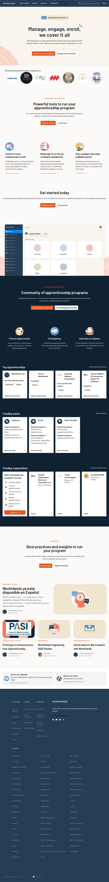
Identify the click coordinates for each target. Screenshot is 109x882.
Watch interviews (61, 566)
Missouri (45, 795)
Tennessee (75, 795)
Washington (75, 829)
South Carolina (70, 420)
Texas (40, 420)
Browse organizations (98, 468)
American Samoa (19, 767)
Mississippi (46, 789)
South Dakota (76, 789)
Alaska (15, 761)
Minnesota (45, 784)
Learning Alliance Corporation (69, 376)
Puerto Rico (75, 773)
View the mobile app (49, 173)
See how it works (12, 173)
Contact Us (42, 736)
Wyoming (73, 851)
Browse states (101, 413)
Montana (45, 801)
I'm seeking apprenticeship (66, 308)
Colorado (16, 789)
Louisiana (45, 756)
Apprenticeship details (14, 396)
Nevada (44, 812)
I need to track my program (43, 54)
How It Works (15, 710)
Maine (43, 761)
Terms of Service (41, 716)
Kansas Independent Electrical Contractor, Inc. (44, 479)
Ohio (43, 857)
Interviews (29, 728)
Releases (28, 723)
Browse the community (67, 54)
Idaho (14, 829)
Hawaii (15, 823)
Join (14, 739)
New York (45, 834)
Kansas (15, 851)
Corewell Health (97, 475)
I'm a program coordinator (42, 308)
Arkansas (16, 778)
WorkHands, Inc (18, 374)
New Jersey (46, 823)
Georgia (15, 812)
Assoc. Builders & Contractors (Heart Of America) (97, 378)
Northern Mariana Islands (53, 851)
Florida (15, 806)
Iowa (14, 846)
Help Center (27, 716)
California (16, 420)
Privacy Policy (40, 724)
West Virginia (76, 840)
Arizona (15, 773)
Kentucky (16, 857)
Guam (14, 818)
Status (15, 734)
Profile (41, 514)
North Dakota (47, 846)
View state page (14, 450)
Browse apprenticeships (97, 367)
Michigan (45, 778)
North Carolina (48, 840)
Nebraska (45, 806)
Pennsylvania (76, 767)
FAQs (14, 723)
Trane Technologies (70, 476)
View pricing (62, 205)
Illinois (15, 834)
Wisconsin (74, 846)
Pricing (15, 717)
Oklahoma (74, 756)
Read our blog (46, 566)
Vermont (74, 812)
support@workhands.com (74, 681)
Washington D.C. (77, 834)
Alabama (16, 756)
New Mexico (46, 829)
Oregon (73, 761)
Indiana (15, 840)
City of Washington (43, 375)
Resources (17, 728)
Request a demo (48, 123)
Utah (72, 806)
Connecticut (18, 795)
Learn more (62, 123)
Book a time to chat (19, 683)
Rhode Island (76, 778)
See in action (82, 173)
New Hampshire (47, 818)
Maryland (45, 767)
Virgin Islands (76, 823)
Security (41, 730)
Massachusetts (48, 773)
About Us (41, 709)
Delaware (16, 801)
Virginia (73, 818)
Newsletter (29, 709)
